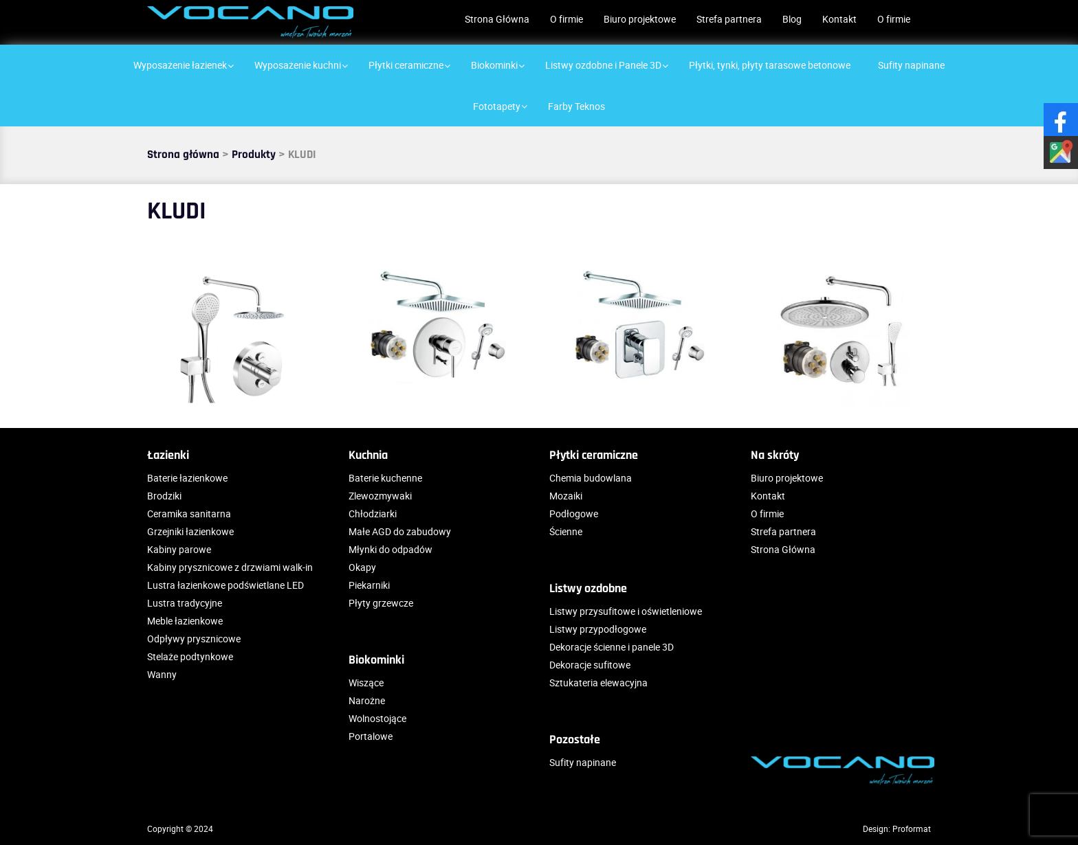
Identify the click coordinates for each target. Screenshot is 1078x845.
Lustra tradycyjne (184, 602)
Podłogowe (573, 513)
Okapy (362, 567)
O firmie (566, 18)
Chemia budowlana (590, 477)
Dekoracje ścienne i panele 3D (611, 646)
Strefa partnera (729, 18)
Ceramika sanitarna (189, 513)
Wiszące (366, 682)
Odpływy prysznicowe (194, 638)
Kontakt (839, 18)
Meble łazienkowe (185, 620)
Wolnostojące (377, 718)
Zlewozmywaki (380, 495)
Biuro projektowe (640, 18)
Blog (792, 18)
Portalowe (371, 736)
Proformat (911, 828)
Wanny (162, 674)
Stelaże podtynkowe (190, 656)
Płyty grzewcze (381, 602)
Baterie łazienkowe (187, 477)
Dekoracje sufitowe (589, 664)
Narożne (367, 700)
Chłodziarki (373, 513)
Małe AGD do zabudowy (400, 531)
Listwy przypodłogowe (597, 628)
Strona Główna (497, 18)
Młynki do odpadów (390, 549)
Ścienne (565, 531)
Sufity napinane (582, 762)
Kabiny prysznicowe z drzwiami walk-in (230, 567)
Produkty (254, 154)
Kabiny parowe (179, 549)
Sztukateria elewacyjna (598, 682)
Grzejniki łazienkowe (190, 531)
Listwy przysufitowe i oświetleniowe (625, 611)
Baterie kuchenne (385, 477)
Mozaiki (565, 495)
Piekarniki (369, 585)
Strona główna (183, 154)
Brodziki (164, 495)
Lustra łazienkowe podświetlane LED (225, 585)
